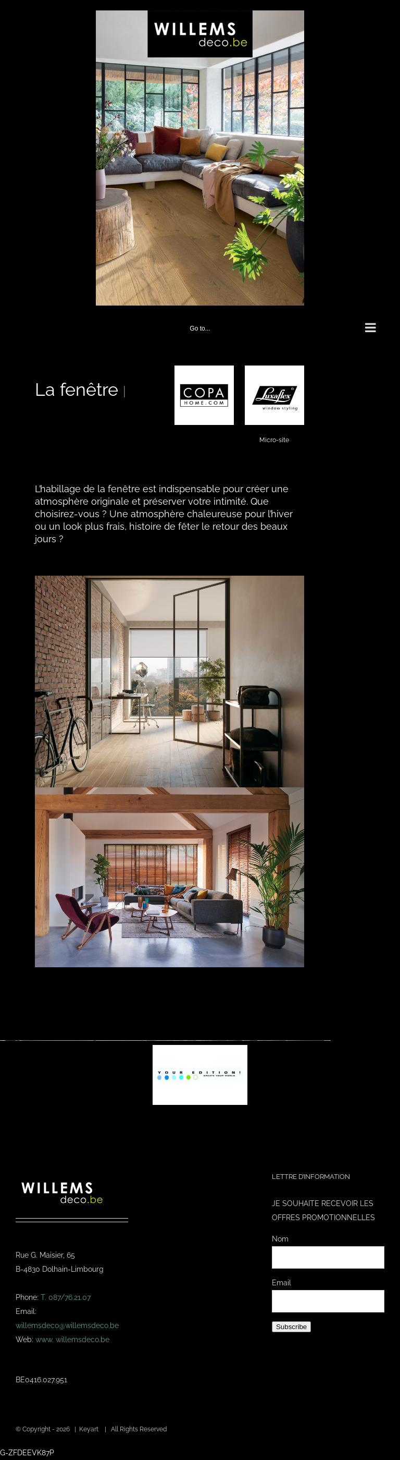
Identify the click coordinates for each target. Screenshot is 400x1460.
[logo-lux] (274, 369)
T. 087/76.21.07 (66, 1297)
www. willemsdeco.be (72, 1339)
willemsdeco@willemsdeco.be (67, 1325)
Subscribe (291, 1327)
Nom (280, 1239)
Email (281, 1283)
